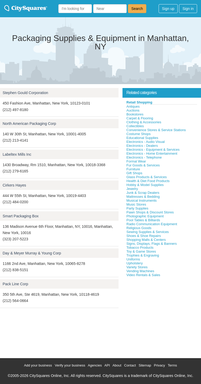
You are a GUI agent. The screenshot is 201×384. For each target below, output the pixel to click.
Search (137, 9)
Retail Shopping (139, 102)
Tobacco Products (139, 247)
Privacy (159, 365)
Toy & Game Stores (141, 251)
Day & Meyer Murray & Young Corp (32, 253)
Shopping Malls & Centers (146, 240)
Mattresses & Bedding (143, 197)
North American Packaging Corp (29, 123)
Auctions (132, 110)
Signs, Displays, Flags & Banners (151, 244)
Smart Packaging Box (20, 216)
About (117, 365)
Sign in (188, 9)
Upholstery (134, 263)
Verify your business (70, 365)
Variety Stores (137, 267)
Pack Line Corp (15, 284)
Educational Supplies (142, 138)
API (107, 365)
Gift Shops (134, 173)
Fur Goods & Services (143, 165)
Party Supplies (137, 208)
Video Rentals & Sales (143, 275)
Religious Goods (138, 228)
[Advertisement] (161, 316)
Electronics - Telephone (144, 157)
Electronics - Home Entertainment (151, 153)
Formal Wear (136, 161)
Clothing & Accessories (143, 122)
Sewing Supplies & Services (147, 232)
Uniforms (133, 259)
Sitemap (145, 365)
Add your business (38, 365)
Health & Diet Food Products (148, 181)
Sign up (168, 9)
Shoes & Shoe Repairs (143, 236)
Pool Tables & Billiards (143, 220)
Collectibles (135, 126)
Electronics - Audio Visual (145, 142)
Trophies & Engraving (142, 255)
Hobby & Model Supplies (145, 185)
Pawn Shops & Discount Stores (150, 212)
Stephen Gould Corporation (25, 93)
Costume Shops (138, 134)
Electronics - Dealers (142, 146)
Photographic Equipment (145, 216)
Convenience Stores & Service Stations (156, 130)
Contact (130, 365)
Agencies (95, 365)
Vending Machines (140, 271)
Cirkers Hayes (14, 185)
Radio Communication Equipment (151, 224)
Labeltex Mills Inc (17, 154)
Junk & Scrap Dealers (142, 193)
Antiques (133, 106)
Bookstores (134, 114)
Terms (172, 365)
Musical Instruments (141, 200)
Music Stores (136, 204)
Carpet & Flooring (139, 118)
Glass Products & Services (146, 177)
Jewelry (132, 189)
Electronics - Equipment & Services (153, 150)
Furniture (133, 169)
